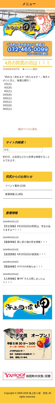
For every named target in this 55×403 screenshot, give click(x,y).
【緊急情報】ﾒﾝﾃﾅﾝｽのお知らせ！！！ (23, 266)
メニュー (29, 4)
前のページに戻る (27, 129)
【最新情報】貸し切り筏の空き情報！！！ (25, 242)
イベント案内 (31, 69)
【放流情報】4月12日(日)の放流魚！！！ (24, 254)
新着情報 (10, 194)
